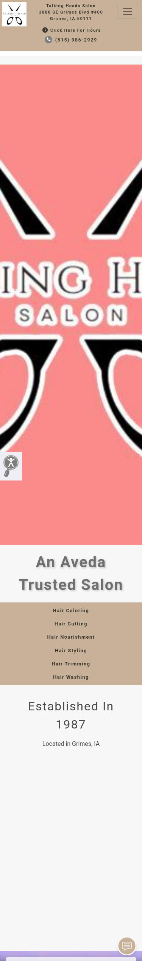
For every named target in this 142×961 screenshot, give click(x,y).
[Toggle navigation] (127, 11)
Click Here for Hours (71, 30)
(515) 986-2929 (71, 40)
